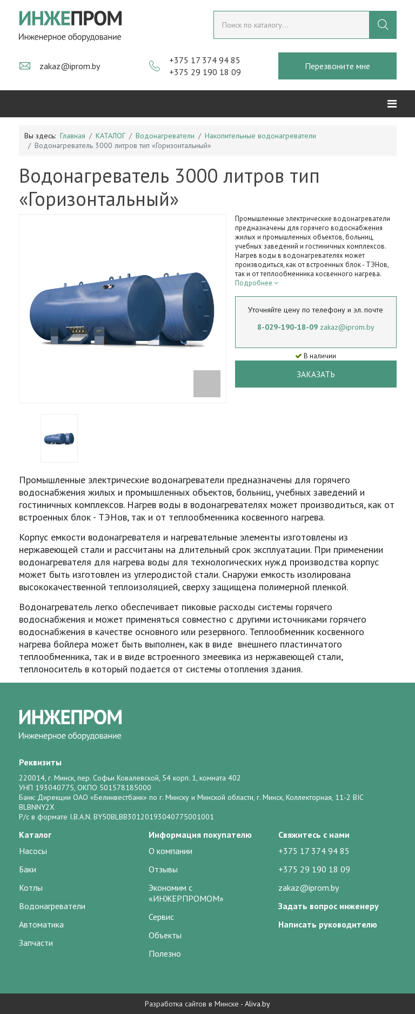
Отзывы (163, 869)
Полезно (165, 953)
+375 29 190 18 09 (205, 71)
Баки (27, 869)
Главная (72, 136)
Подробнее (256, 283)
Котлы (31, 887)
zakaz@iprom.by (69, 66)
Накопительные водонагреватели (260, 136)
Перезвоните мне (337, 66)
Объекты (165, 935)
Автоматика (41, 924)
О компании (170, 850)
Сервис (161, 916)
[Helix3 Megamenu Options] (392, 103)
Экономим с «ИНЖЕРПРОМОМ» (186, 893)
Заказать (316, 374)
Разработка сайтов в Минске (192, 1004)
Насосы (33, 850)
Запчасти (36, 942)
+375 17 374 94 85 (204, 60)
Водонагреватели (165, 136)
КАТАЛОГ (110, 136)
